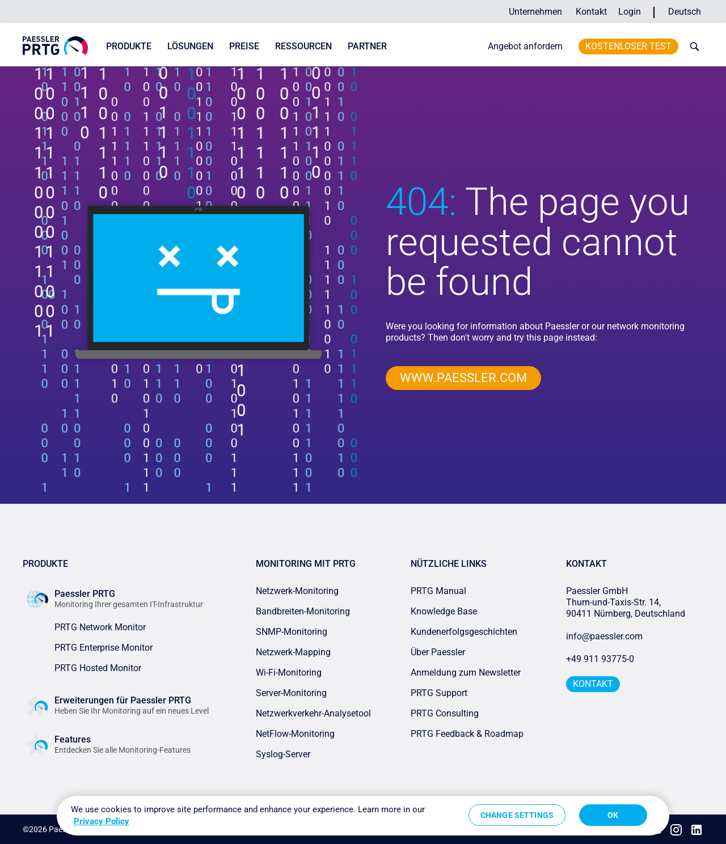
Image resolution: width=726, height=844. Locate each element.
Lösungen (190, 46)
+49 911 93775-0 (600, 659)
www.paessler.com (463, 378)
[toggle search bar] (692, 46)
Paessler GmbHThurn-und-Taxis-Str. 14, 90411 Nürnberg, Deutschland (625, 602)
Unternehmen (535, 11)
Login (629, 11)
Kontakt (591, 11)
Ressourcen (303, 46)
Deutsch (684, 11)
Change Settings (517, 815)
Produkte (128, 46)
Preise (244, 46)
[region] (363, 815)
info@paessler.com (604, 636)
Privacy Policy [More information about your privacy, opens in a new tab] (101, 821)
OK (612, 815)
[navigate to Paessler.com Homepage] (55, 45)
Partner (367, 46)
